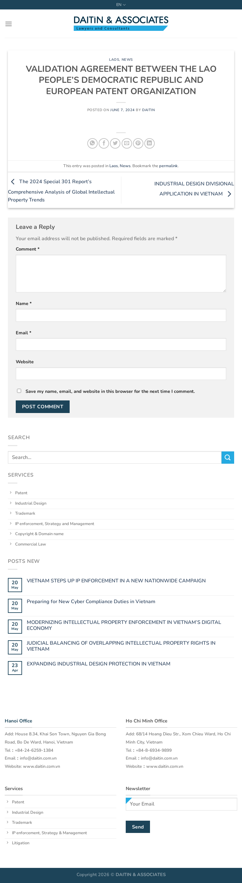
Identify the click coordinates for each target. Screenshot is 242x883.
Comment (28, 249)
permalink (168, 166)
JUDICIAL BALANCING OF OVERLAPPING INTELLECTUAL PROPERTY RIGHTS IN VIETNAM (121, 646)
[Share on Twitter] (115, 143)
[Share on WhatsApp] (92, 143)
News (127, 59)
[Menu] (8, 23)
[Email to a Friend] (127, 143)
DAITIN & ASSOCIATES (141, 874)
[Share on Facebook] (104, 143)
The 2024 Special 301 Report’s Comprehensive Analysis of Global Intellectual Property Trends (61, 190)
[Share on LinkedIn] (149, 143)
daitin (148, 110)
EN (120, 5)
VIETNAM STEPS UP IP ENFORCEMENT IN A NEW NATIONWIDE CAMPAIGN (116, 581)
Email (24, 333)
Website (25, 362)
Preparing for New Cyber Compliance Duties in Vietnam (91, 602)
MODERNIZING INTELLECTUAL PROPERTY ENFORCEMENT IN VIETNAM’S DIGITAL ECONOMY (124, 625)
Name (24, 303)
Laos (114, 59)
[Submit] (228, 457)
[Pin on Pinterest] (138, 143)
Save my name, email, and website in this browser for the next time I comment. (110, 391)
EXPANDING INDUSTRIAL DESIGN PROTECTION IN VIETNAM (98, 664)
